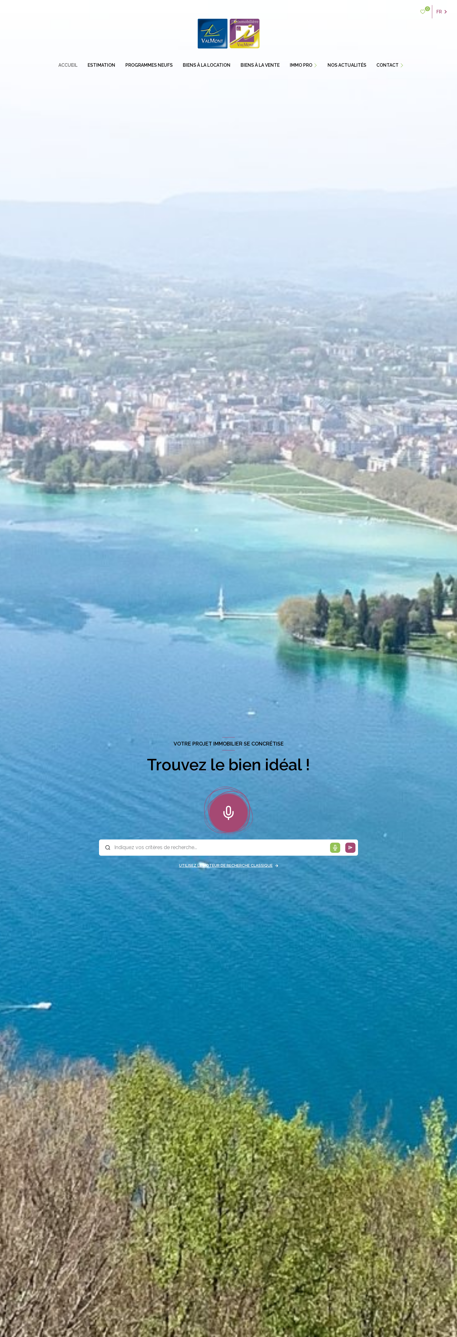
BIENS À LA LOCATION (206, 65)
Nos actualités (347, 65)
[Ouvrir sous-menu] (318, 65)
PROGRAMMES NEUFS (149, 65)
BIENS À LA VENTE (260, 65)
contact (387, 65)
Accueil (67, 65)
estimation (101, 65)
